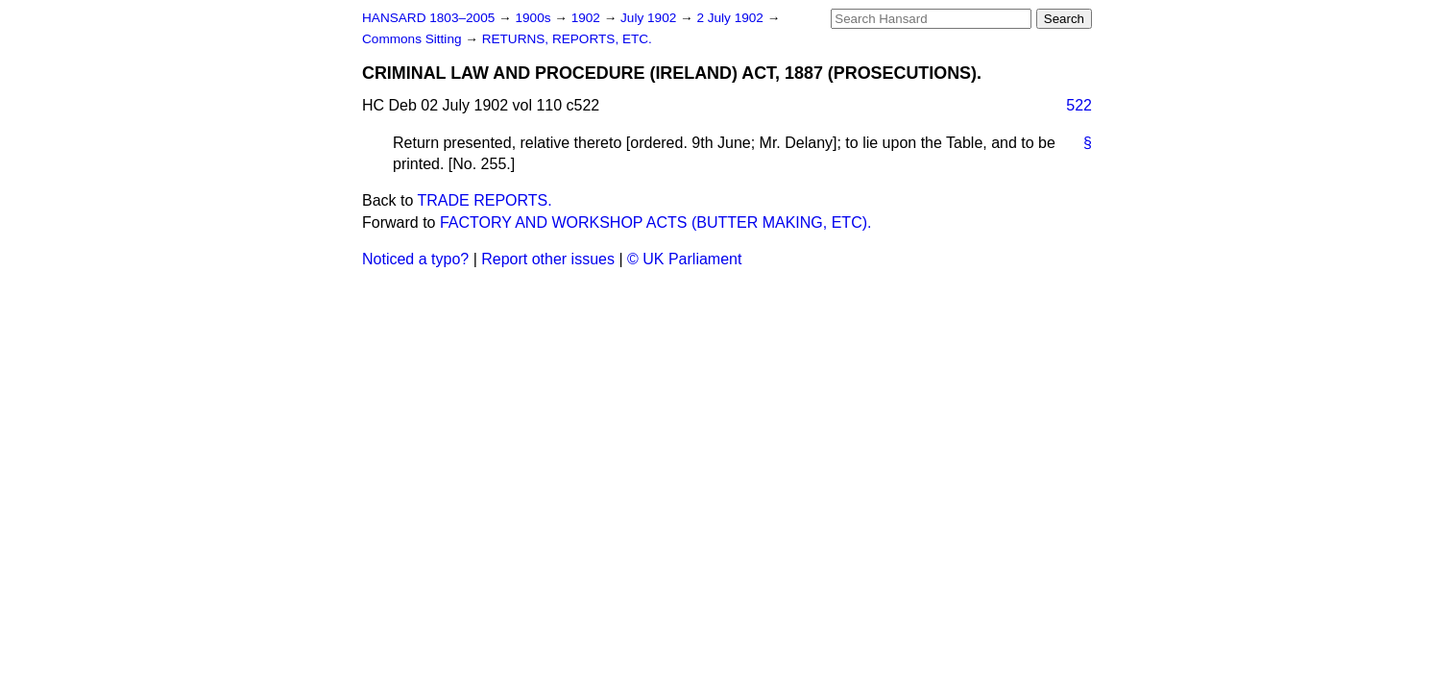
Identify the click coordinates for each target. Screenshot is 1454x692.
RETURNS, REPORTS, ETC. (567, 39)
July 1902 (650, 18)
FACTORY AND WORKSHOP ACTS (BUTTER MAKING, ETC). (656, 222)
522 (1079, 105)
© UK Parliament (684, 259)
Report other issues (548, 259)
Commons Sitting (413, 39)
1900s (534, 18)
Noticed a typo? (415, 259)
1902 (587, 18)
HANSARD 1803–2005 (428, 18)
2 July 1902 (731, 18)
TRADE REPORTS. (485, 200)
